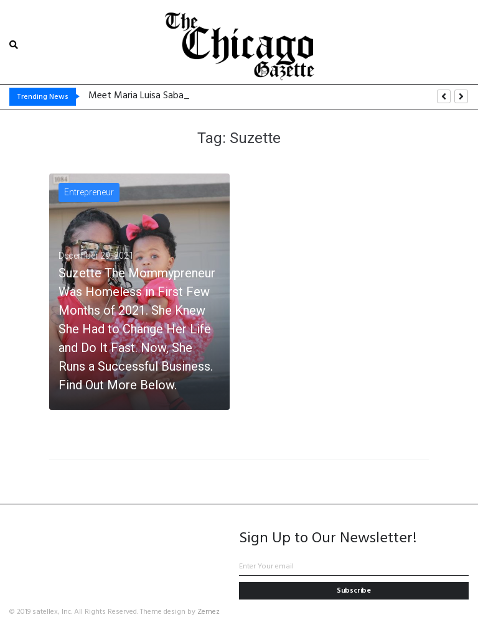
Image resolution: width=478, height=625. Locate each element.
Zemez (208, 612)
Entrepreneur (89, 192)
